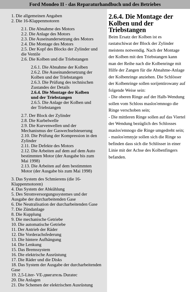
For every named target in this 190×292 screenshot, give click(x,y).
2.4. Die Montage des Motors (47, 44)
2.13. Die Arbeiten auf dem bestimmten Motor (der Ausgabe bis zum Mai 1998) (56, 168)
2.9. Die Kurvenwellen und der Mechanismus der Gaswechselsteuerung (56, 128)
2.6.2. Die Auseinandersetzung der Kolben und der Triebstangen (61, 75)
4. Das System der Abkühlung (38, 189)
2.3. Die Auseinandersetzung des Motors (57, 38)
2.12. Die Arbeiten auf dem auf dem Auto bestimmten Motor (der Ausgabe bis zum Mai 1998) (58, 155)
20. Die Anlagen (25, 279)
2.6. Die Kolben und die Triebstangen (54, 59)
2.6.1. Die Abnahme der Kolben (59, 67)
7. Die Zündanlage (27, 209)
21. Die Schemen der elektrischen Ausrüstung (52, 285)
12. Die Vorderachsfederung (36, 234)
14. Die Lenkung (26, 244)
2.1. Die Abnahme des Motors (48, 28)
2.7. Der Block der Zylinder (46, 115)
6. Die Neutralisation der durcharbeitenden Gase (54, 204)
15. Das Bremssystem (30, 249)
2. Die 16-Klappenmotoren (35, 20)
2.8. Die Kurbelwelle (40, 120)
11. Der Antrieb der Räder (34, 229)
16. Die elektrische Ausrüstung (38, 254)
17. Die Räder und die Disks (36, 259)
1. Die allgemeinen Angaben (36, 15)
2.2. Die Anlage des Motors (45, 33)
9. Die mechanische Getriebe (37, 219)
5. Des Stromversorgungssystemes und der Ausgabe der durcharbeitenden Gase (49, 196)
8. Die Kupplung (26, 214)
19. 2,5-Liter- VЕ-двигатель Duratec (44, 274)
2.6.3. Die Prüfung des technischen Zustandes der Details (62, 85)
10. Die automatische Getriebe (38, 224)
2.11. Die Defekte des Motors (47, 145)
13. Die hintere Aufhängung (36, 239)
